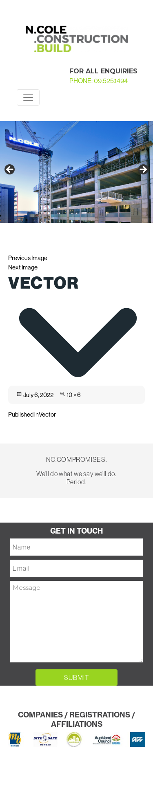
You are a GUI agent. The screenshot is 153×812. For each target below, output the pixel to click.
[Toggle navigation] (28, 97)
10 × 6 (74, 394)
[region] (76, 172)
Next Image (23, 267)
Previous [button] (10, 170)
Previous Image (27, 257)
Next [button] (143, 170)
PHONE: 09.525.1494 (98, 81)
